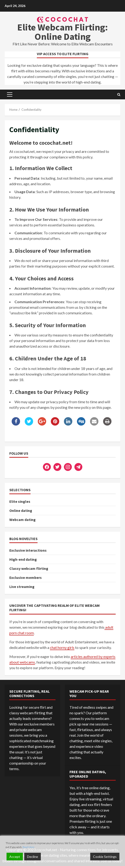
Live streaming (22, 586)
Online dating (20, 510)
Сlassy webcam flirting (28, 568)
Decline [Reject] (32, 857)
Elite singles (19, 501)
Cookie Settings (105, 857)
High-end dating (23, 559)
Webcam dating (22, 519)
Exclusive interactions (28, 550)
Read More (28, 847)
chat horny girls (62, 647)
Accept (14, 857)
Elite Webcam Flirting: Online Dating (62, 31)
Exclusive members (25, 577)
